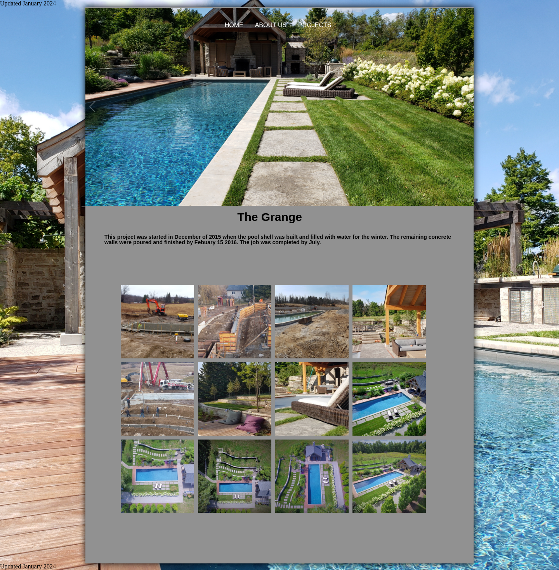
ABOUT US (271, 25)
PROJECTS (314, 25)
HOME (234, 25)
